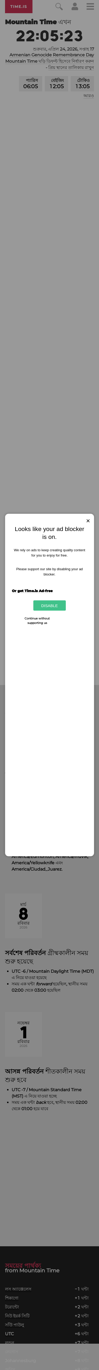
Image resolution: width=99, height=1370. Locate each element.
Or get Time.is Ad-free (32, 590)
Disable (49, 605)
